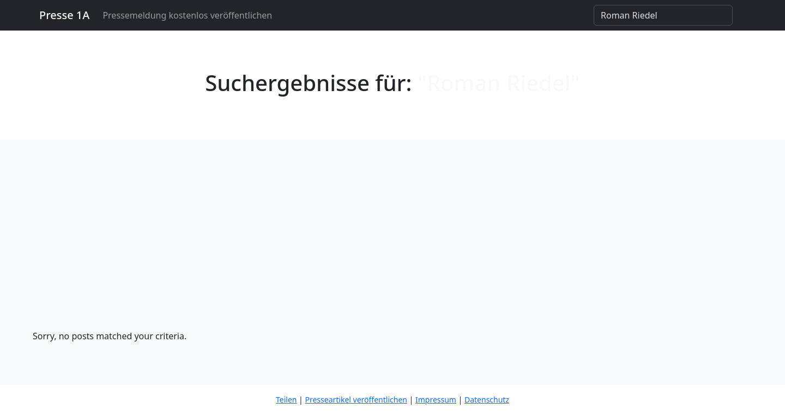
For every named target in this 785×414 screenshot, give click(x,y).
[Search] (663, 15)
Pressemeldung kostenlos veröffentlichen (187, 15)
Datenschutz (486, 399)
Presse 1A (64, 15)
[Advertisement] (392, 247)
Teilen (286, 399)
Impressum (435, 399)
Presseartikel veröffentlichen (356, 399)
